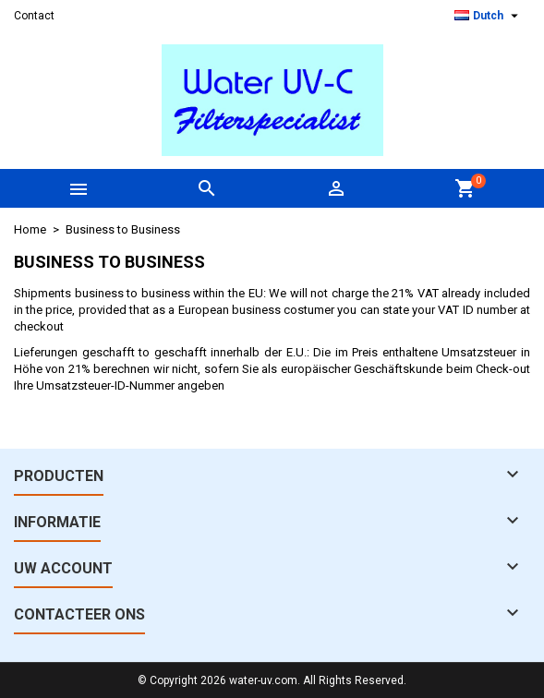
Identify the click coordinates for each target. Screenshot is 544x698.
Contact (34, 15)
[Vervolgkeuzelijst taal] (488, 15)
